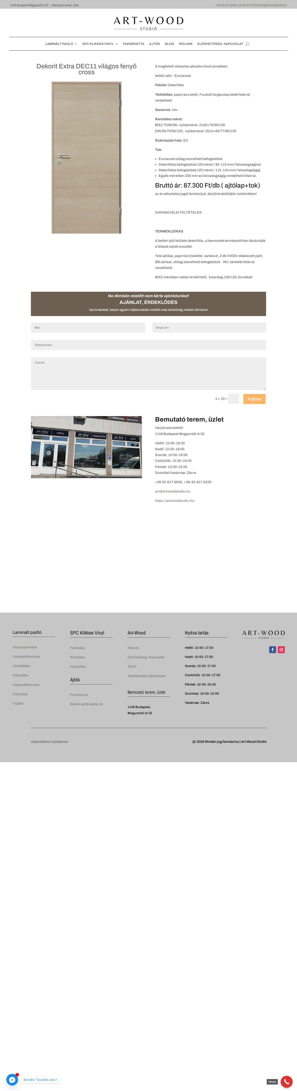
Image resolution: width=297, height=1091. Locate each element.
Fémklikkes (21, 666)
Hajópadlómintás (26, 685)
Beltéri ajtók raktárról (86, 704)
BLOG (169, 44)
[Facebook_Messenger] (12, 1080)
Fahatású (77, 648)
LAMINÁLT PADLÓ (59, 44)
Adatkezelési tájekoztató (146, 676)
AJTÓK (154, 44)
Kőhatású (20, 694)
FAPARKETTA (133, 44)
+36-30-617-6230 (247, 5)
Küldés (254, 399)
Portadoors (79, 695)
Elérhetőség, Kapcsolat (146, 657)
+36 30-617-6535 (226, 5)
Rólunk (133, 648)
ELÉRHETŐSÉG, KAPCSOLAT (220, 44)
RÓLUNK (186, 44)
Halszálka (20, 675)
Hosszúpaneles (25, 647)
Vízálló (18, 703)
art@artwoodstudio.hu (273, 5)
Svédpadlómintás (26, 656)
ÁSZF (132, 666)
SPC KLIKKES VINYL (98, 44)
